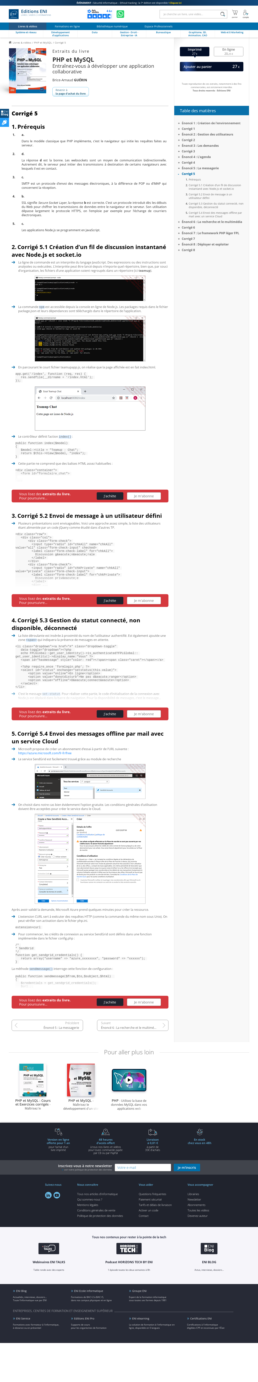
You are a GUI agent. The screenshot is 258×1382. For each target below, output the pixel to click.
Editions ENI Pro (84, 1357)
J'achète (110, 505)
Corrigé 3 (188, 151)
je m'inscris (187, 1206)
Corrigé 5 (188, 174)
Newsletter (194, 1238)
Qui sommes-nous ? (89, 1238)
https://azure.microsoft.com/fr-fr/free (45, 784)
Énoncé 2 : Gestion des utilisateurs (207, 134)
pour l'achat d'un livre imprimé (58, 1184)
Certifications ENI (201, 1357)
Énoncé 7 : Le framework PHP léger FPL (210, 233)
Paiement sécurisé (150, 1238)
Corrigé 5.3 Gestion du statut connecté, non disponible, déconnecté (216, 205)
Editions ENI (30, 14)
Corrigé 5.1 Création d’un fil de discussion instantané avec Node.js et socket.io (215, 186)
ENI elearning (140, 1357)
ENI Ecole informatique (88, 1330)
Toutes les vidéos (198, 1249)
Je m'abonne (144, 505)
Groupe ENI (139, 1330)
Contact (144, 1255)
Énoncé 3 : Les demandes (200, 146)
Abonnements (196, 1244)
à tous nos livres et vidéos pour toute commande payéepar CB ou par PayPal (105, 1185)
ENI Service (23, 1357)
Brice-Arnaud (69, 80)
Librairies (193, 1233)
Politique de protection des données (100, 1255)
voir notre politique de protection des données (88, 1208)
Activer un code (148, 1249)
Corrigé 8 (188, 250)
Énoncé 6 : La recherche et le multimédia (129, 1067)
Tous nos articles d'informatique (97, 1233)
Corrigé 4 (188, 162)
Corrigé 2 (188, 140)
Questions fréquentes (152, 1233)
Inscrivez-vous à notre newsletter (85, 1206)
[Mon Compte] (245, 14)
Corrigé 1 (188, 129)
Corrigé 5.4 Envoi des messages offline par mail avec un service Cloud (215, 214)
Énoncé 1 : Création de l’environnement (211, 123)
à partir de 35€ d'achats (153, 1184)
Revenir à (71, 91)
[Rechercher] (222, 14)
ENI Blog (21, 1330)
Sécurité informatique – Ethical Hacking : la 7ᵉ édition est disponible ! (129, 3)
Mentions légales (87, 1244)
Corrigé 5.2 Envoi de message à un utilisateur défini (210, 196)
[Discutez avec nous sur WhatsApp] (120, 14)
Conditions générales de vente (96, 1249)
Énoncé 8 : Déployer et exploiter (205, 244)
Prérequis (195, 179)
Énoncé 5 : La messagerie (61, 1067)
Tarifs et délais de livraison (155, 1244)
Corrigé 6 (188, 227)
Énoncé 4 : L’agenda (196, 157)
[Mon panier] (235, 14)
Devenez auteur (198, 1255)
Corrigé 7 (188, 239)
